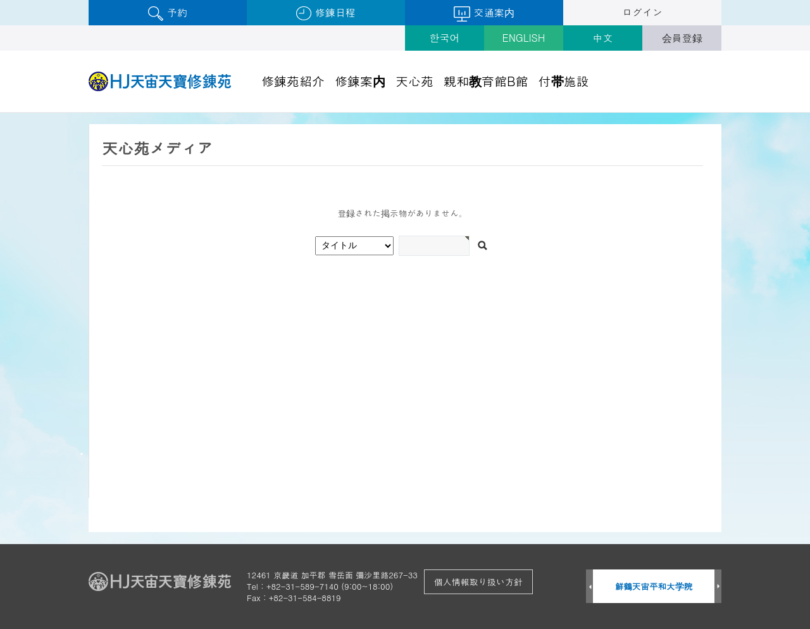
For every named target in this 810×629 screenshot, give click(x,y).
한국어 (445, 37)
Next (717, 586)
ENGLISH (523, 37)
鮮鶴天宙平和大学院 (654, 586)
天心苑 (414, 81)
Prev (589, 586)
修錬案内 (360, 81)
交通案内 (484, 13)
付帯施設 (564, 81)
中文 (603, 37)
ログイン (642, 12)
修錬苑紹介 (293, 81)
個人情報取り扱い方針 (478, 581)
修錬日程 (325, 13)
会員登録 (682, 37)
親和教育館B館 (486, 81)
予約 (167, 13)
